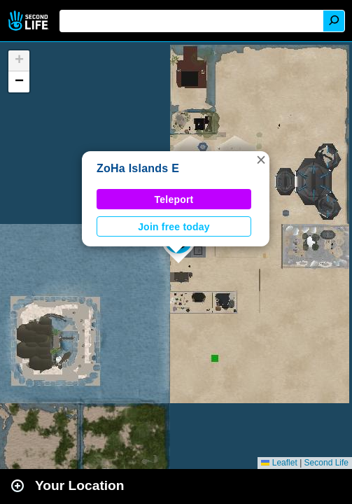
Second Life (29, 20)
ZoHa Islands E (138, 168)
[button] (261, 159)
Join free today (174, 226)
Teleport (174, 199)
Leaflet (279, 463)
